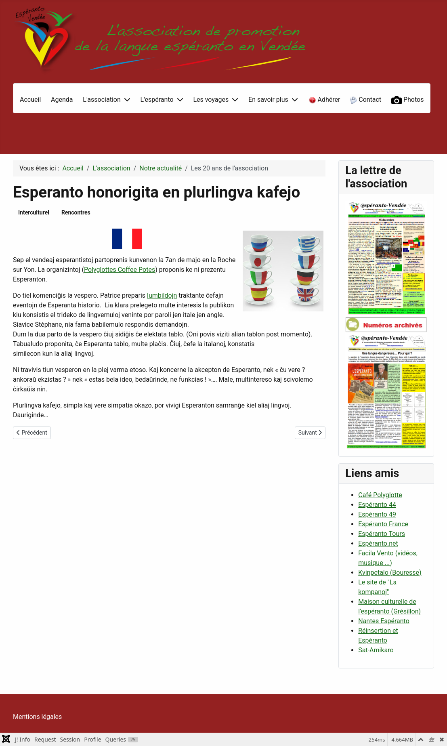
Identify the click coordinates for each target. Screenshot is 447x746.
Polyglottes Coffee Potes (119, 269)
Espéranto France (383, 524)
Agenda (62, 99)
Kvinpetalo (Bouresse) (389, 572)
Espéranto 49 (377, 514)
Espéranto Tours (381, 534)
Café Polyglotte (380, 495)
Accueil (30, 99)
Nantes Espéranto (383, 621)
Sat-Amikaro (375, 650)
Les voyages (211, 99)
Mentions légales (37, 717)
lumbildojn (162, 295)
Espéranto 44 (377, 505)
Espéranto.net (378, 543)
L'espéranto (157, 99)
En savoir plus (268, 99)
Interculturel (33, 212)
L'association (101, 99)
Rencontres (75, 212)
